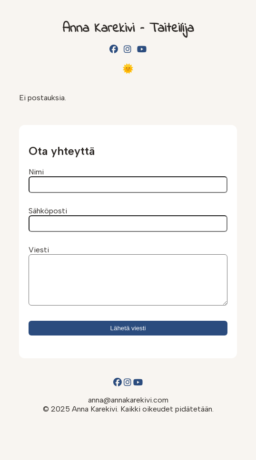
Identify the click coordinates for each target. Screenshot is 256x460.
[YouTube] (142, 49)
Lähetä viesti (128, 336)
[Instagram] (127, 49)
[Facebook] (113, 49)
